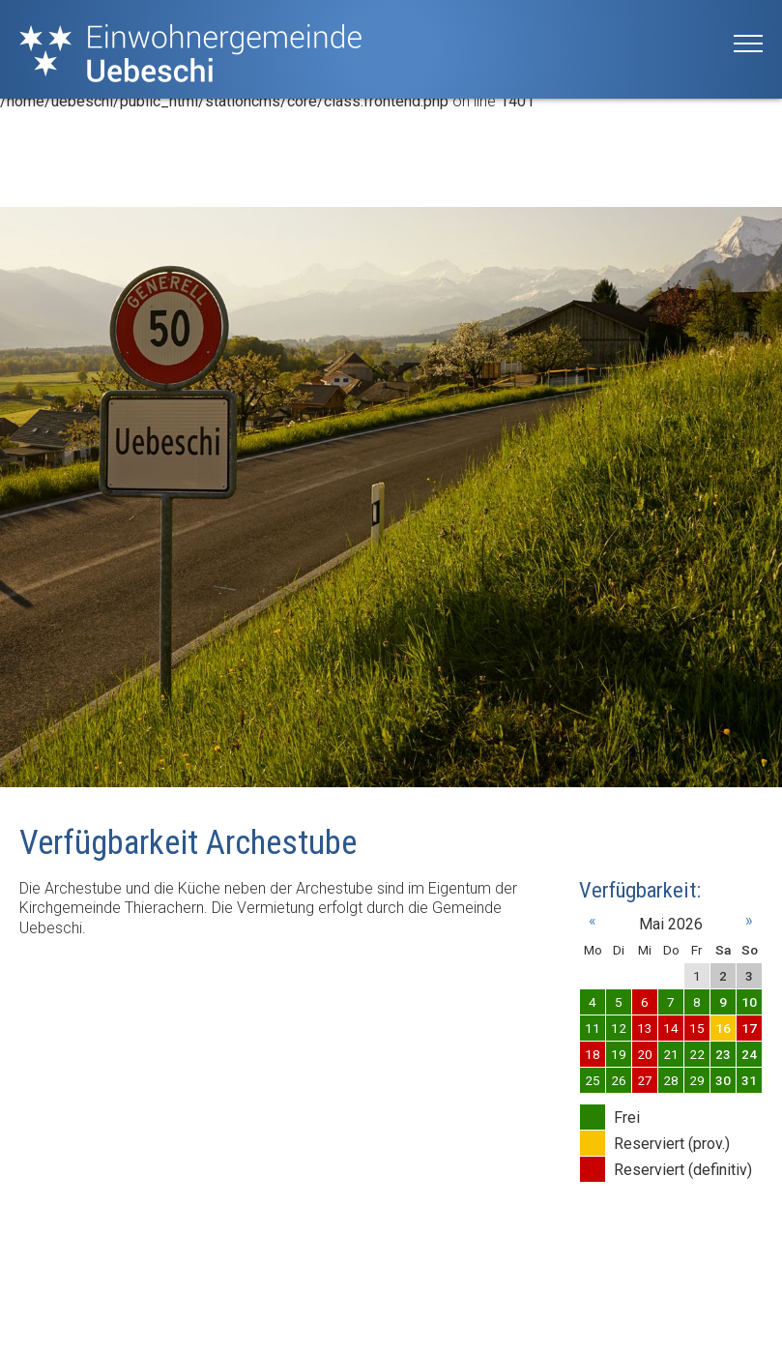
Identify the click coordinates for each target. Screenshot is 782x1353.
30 (723, 1080)
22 (697, 1054)
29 (697, 1080)
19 (618, 1054)
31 (749, 1080)
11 (592, 1028)
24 (749, 1054)
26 (618, 1080)
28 (671, 1080)
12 (618, 1028)
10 (749, 1002)
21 (671, 1054)
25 (592, 1080)
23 (723, 1054)
